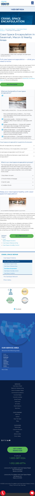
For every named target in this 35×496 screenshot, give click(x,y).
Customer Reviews (17, 429)
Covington (5, 361)
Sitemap (23, 485)
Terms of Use (16, 485)
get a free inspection (17, 449)
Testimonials (17, 427)
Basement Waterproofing (17, 388)
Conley (5, 360)
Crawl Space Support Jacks (10, 263)
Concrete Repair (17, 395)
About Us (17, 414)
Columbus (31, 78)
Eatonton (5, 363)
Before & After (17, 434)
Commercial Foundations (18, 392)
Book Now (17, 408)
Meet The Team (17, 419)
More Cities (5, 369)
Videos (17, 431)
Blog (17, 421)
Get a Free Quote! (12, 84)
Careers (17, 416)
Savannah (25, 78)
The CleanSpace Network (10, 276)
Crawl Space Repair (9, 254)
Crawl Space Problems (9, 258)
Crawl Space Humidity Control (11, 245)
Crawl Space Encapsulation (10, 268)
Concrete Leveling (17, 397)
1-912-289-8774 (17, 463)
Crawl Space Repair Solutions (11, 261)
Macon (2, 80)
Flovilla (5, 366)
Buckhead (5, 357)
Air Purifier (17, 403)
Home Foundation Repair (17, 390)
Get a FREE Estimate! (21, 236)
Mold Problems (17, 406)
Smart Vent (17, 401)
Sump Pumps (17, 399)
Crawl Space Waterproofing (10, 243)
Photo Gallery (7, 280)
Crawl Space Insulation (9, 273)
